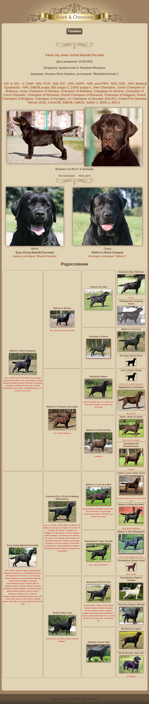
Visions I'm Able (98, 287)
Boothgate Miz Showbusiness (131, 444)
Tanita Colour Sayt (62, 612)
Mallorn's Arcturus (131, 329)
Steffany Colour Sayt (98, 642)
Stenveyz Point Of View (98, 582)
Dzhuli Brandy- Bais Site (131, 653)
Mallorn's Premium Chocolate (62, 406)
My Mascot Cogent (131, 628)
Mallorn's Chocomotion (98, 430)
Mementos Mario (98, 376)
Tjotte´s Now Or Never (131, 417)
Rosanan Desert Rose (131, 355)
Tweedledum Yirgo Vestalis (98, 541)
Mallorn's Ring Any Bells (131, 504)
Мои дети (85, 175)
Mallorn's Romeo (62, 308)
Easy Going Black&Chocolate (35, 252)
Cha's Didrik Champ (131, 370)
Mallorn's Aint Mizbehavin (131, 531)
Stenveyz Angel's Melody (131, 604)
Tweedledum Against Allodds (131, 579)
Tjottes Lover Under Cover (131, 473)
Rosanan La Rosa (98, 336)
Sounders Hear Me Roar (131, 272)
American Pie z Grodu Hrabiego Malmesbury (62, 497)
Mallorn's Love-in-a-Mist (98, 484)
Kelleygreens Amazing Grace (131, 302)
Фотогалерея (66, 175)
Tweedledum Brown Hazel (131, 560)
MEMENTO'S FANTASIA (131, 387)
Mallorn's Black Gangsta (107, 252)
